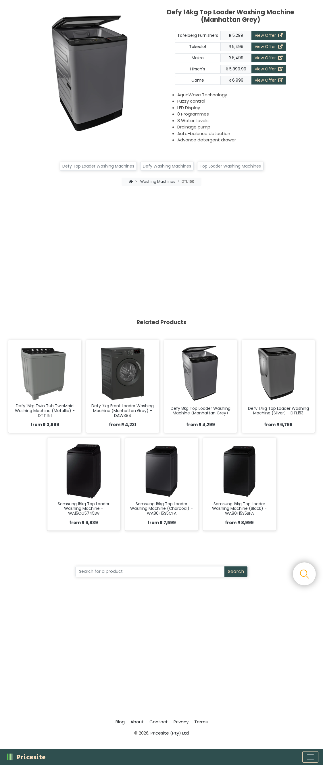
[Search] (149, 571)
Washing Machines (157, 181)
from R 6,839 (83, 523)
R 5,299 (236, 35)
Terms (201, 722)
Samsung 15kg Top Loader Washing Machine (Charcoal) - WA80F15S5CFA (161, 508)
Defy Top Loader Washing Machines (98, 166)
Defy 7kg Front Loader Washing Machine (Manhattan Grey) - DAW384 (122, 410)
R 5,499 (236, 46)
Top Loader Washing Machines (230, 166)
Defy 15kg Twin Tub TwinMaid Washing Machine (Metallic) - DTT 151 (45, 410)
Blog (120, 722)
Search (236, 571)
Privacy (181, 722)
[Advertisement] (161, 240)
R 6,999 (236, 80)
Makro (198, 58)
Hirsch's (197, 69)
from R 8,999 (239, 523)
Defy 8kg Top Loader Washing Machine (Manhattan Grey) (200, 411)
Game (197, 80)
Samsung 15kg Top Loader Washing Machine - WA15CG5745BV (83, 508)
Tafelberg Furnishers (197, 35)
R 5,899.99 (236, 69)
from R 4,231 (122, 425)
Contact (158, 722)
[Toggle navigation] (310, 757)
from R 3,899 (44, 425)
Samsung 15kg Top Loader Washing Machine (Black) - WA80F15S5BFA (239, 508)
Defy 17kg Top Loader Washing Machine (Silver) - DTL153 (278, 411)
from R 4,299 (200, 425)
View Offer (269, 35)
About (137, 722)
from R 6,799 (278, 425)
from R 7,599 (161, 523)
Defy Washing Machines (167, 166)
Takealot (198, 46)
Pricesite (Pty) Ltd (170, 733)
